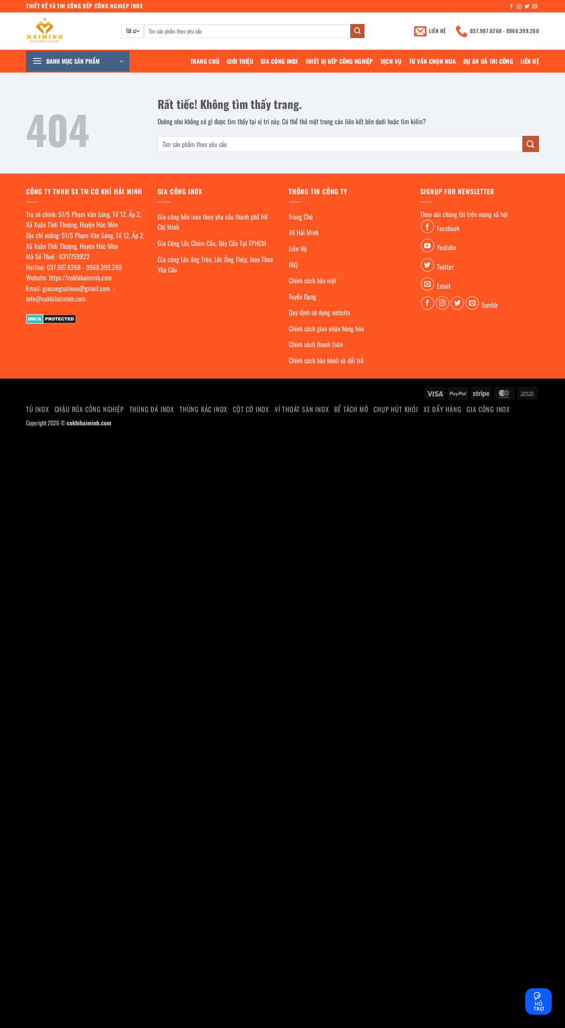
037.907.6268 (64, 267)
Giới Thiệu (240, 61)
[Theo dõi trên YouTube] (427, 245)
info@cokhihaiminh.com (56, 299)
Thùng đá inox (151, 409)
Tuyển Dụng (302, 297)
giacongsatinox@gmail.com (76, 288)
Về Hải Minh (303, 232)
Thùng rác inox (203, 409)
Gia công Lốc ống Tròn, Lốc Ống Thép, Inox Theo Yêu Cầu (215, 264)
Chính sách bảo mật (313, 280)
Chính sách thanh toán (316, 344)
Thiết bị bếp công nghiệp (339, 61)
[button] (77, 61)
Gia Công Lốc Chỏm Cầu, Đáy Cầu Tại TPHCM (212, 243)
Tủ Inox (37, 409)
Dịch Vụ (391, 61)
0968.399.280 (104, 267)
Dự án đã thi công (488, 61)
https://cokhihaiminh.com (80, 277)
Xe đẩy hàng (443, 409)
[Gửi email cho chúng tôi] (534, 7)
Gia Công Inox (279, 61)
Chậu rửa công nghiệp (89, 409)
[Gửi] (357, 31)
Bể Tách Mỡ (351, 409)
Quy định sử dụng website (319, 312)
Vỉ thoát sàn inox (302, 409)
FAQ (293, 265)
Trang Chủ (205, 61)
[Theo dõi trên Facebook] (511, 7)
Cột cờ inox (251, 409)
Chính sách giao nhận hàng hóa (326, 328)
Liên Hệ (529, 61)
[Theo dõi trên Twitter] (526, 7)
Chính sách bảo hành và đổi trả (326, 360)
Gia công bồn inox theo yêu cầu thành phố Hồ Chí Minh (213, 222)
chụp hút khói (395, 409)
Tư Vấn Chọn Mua (432, 61)
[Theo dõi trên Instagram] (519, 7)
